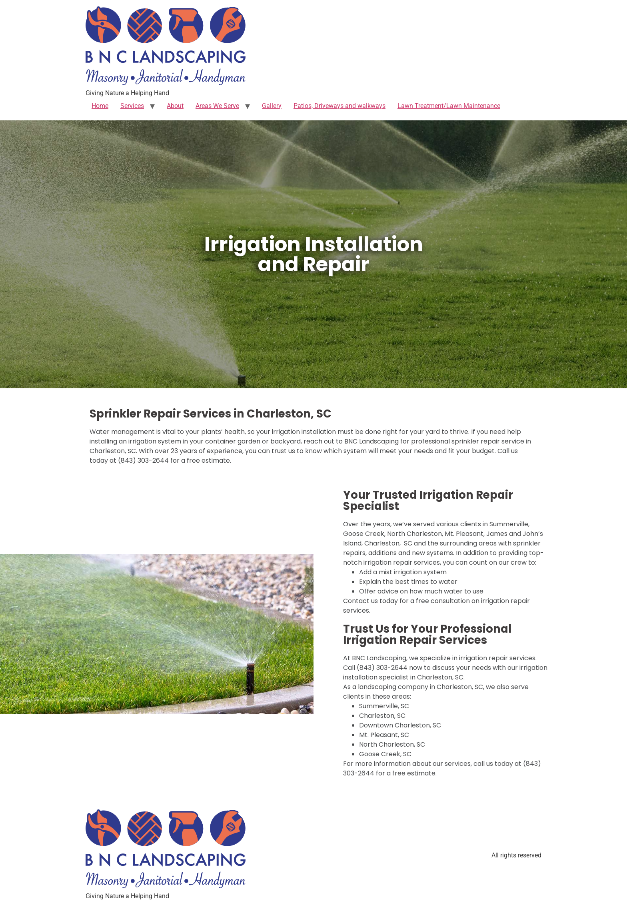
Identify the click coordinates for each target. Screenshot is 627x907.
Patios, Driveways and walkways (339, 106)
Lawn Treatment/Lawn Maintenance (448, 106)
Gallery (272, 106)
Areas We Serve (217, 106)
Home (100, 106)
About (175, 106)
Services (132, 106)
